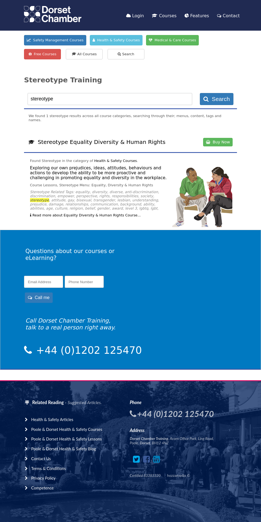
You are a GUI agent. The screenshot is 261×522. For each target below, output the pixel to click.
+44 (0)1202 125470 (87, 350)
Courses (164, 15)
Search (126, 54)
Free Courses (43, 54)
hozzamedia (176, 475)
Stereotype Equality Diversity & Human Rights (101, 142)
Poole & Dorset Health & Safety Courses (66, 429)
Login (135, 15)
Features (197, 15)
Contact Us (41, 458)
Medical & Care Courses (172, 40)
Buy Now (218, 142)
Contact (228, 15)
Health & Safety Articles (52, 419)
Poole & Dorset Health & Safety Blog (63, 448)
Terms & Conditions (48, 468)
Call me (38, 297)
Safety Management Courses (55, 40)
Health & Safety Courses (116, 40)
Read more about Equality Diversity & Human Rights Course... (85, 215)
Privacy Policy (43, 477)
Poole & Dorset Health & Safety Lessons (66, 438)
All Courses (84, 54)
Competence (42, 487)
